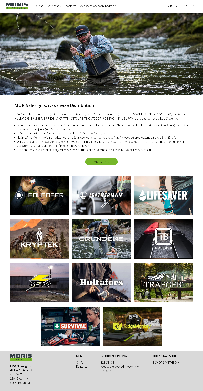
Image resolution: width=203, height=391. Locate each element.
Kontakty (71, 6)
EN (193, 6)
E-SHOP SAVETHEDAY (166, 362)
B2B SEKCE (173, 6)
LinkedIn (106, 371)
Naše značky (54, 6)
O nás (39, 6)
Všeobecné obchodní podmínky (98, 6)
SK (185, 6)
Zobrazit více (101, 162)
